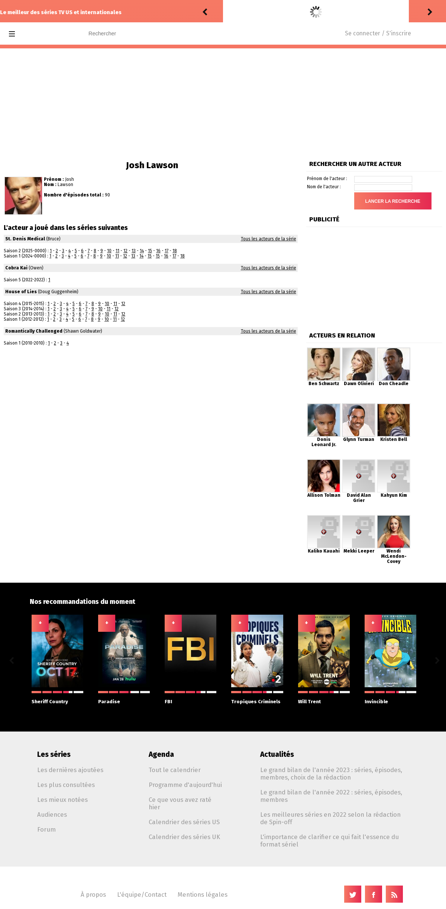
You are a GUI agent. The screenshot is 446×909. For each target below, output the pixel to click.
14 (142, 250)
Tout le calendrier (175, 770)
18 (174, 250)
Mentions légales (202, 894)
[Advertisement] (223, 104)
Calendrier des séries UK (184, 837)
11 (117, 250)
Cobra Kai (16, 268)
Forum (46, 829)
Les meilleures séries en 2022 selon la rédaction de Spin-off (330, 818)
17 (166, 250)
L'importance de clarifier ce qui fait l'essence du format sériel (329, 840)
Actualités (277, 754)
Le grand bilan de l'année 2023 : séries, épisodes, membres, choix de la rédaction (331, 773)
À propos (93, 894)
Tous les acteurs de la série (268, 238)
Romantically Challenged (33, 331)
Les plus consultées (66, 784)
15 (150, 250)
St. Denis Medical (25, 238)
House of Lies (21, 291)
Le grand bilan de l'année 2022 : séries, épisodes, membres (331, 795)
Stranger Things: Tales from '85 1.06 (325, 12)
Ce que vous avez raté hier (180, 803)
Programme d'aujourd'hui (185, 784)
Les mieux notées (62, 799)
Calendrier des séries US (184, 822)
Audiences (52, 814)
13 (134, 250)
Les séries (54, 754)
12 (125, 250)
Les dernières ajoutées (70, 770)
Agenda (161, 754)
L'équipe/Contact (142, 894)
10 (109, 250)
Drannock (237, 12)
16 (158, 250)
